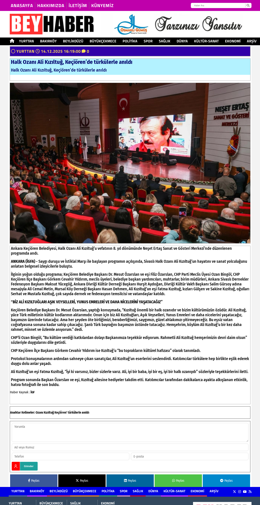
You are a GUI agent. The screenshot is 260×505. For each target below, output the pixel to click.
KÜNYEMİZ (102, 5)
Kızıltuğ (49, 412)
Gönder (28, 466)
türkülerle (74, 412)
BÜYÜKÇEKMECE (103, 41)
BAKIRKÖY (48, 41)
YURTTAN (26, 41)
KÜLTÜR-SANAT (206, 41)
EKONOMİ (233, 41)
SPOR (148, 41)
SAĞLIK (164, 41)
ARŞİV (252, 41)
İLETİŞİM (78, 5)
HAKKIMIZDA (50, 5)
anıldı (85, 412)
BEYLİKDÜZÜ (73, 41)
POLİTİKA (130, 41)
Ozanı (39, 412)
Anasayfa (22, 5)
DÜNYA (182, 41)
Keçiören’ (60, 412)
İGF (33, 392)
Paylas (33, 480)
